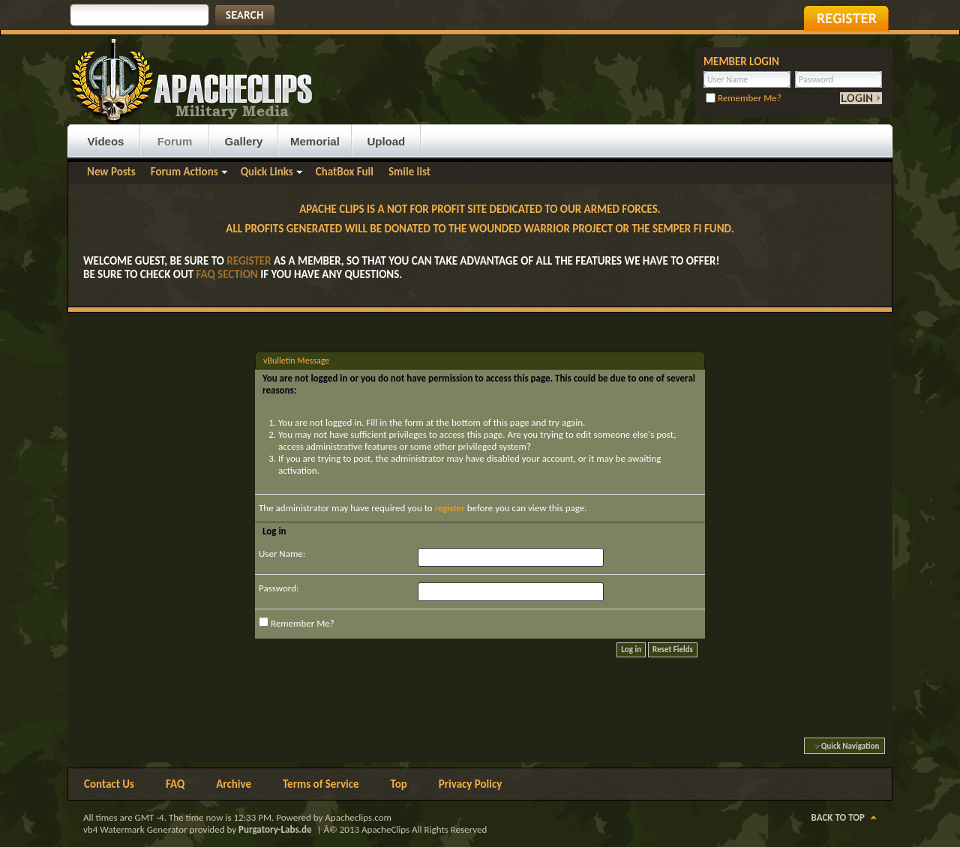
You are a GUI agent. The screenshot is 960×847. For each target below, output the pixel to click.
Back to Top (838, 817)
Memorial (315, 141)
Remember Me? (744, 97)
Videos (106, 141)
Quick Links (267, 171)
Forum (175, 141)
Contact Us (109, 784)
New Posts (111, 171)
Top (399, 784)
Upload (386, 141)
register (450, 507)
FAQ (175, 784)
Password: (278, 588)
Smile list (409, 171)
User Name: (282, 553)
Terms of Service (321, 784)
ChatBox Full (345, 171)
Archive (233, 784)
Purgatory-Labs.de (275, 829)
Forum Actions (184, 171)
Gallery (244, 141)
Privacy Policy (470, 784)
